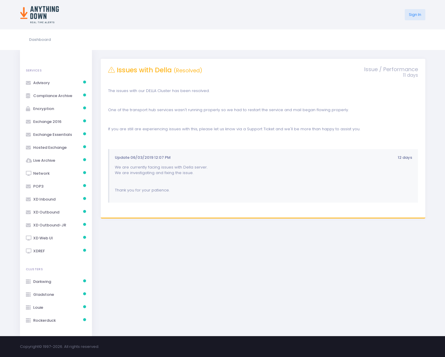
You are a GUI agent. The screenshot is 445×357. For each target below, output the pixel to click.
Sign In (415, 14)
